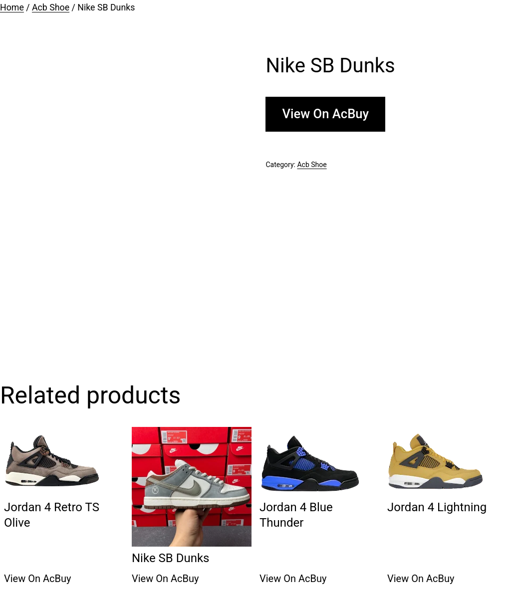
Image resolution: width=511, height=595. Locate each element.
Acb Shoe (50, 7)
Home (12, 7)
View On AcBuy (325, 113)
